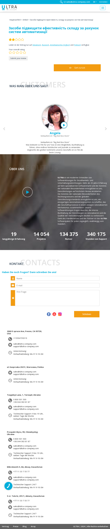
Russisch (45, 45)
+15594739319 (20, 338)
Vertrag (5, 526)
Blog (25, 526)
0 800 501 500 (19, 399)
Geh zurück (77, 67)
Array (33, 526)
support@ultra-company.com (26, 346)
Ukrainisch (36, 45)
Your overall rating (17, 49)
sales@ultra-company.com (78, 2)
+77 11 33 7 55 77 (21, 471)
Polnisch (77, 45)
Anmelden (103, 2)
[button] (4, 128)
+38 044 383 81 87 (21, 402)
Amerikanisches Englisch (60, 45)
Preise (15, 526)
